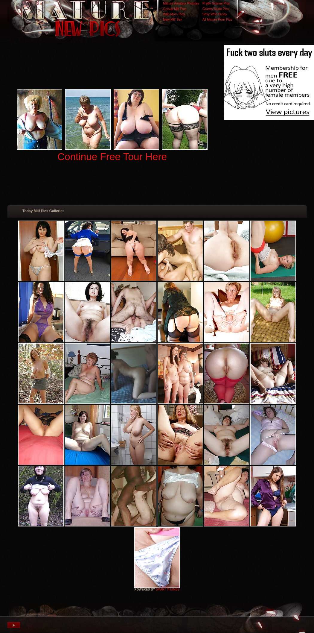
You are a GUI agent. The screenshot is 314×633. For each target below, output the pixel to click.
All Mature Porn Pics (217, 19)
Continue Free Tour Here (112, 156)
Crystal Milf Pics (174, 8)
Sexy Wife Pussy (214, 14)
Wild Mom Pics (174, 14)
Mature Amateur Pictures (181, 3)
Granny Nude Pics (215, 8)
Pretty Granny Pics (216, 3)
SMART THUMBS (167, 589)
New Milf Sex (172, 19)
